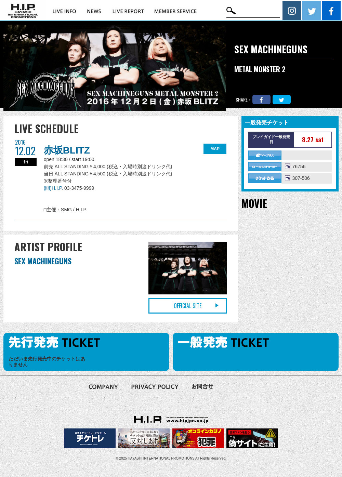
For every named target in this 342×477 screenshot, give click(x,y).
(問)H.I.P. (54, 188)
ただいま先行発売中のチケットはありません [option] (47, 361)
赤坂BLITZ (67, 150)
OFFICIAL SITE (187, 306)
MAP (215, 148)
